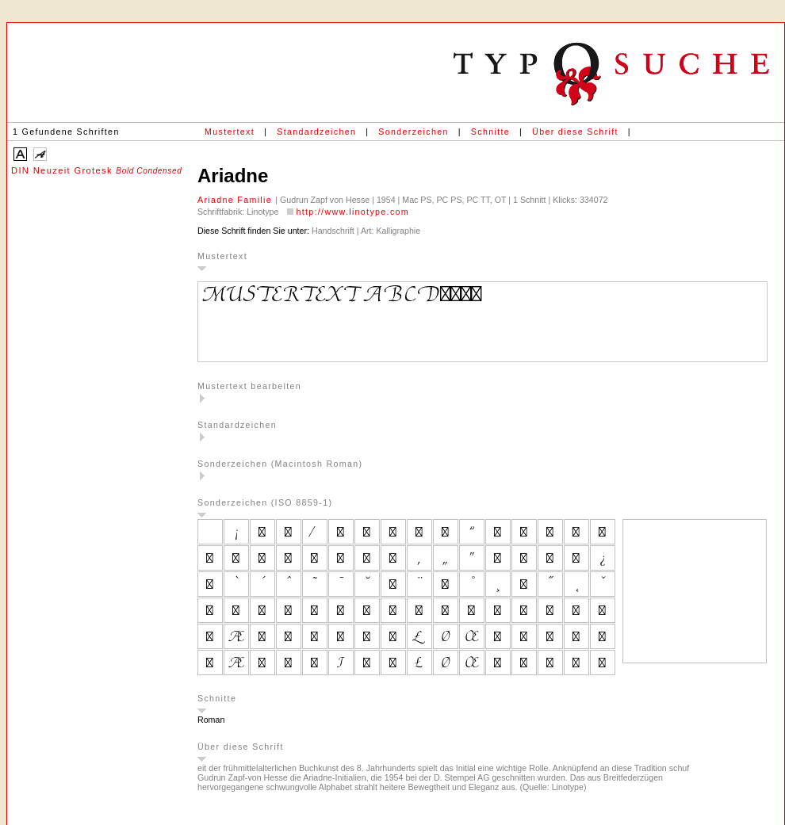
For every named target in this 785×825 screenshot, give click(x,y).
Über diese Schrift (575, 131)
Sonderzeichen (413, 131)
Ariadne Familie (236, 199)
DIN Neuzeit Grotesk (96, 170)
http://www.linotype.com (352, 211)
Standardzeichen (316, 131)
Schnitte (490, 131)
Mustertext (230, 131)
